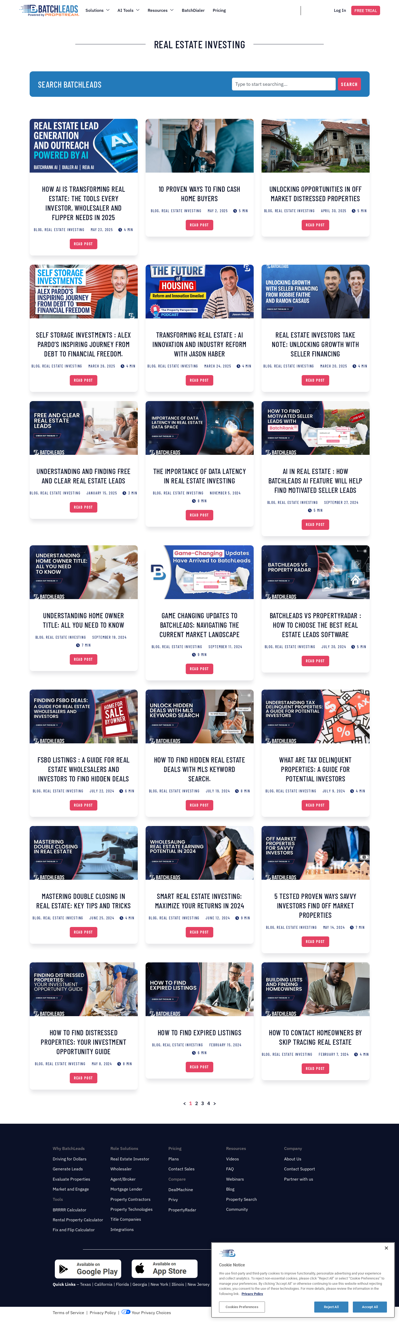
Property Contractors (130, 1199)
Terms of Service (68, 1312)
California (103, 1284)
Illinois (178, 1284)
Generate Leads (68, 1168)
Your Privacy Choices (146, 1312)
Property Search (241, 1199)
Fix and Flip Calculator (74, 1229)
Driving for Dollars (70, 1158)
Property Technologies (131, 1209)
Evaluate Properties (71, 1179)
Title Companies (125, 1219)
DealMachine (180, 1189)
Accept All (370, 1307)
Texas (85, 1284)
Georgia (139, 1284)
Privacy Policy (103, 1312)
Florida (122, 1284)
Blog (230, 1189)
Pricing (219, 10)
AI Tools (129, 10)
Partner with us (298, 1179)
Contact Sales (181, 1168)
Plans (173, 1158)
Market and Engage (71, 1189)
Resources (161, 10)
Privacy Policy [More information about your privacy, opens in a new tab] (252, 1294)
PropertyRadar (182, 1209)
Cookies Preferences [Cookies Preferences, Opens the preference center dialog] (242, 1307)
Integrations (122, 1229)
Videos (232, 1158)
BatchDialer (193, 10)
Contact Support (299, 1168)
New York (159, 1284)
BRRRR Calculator (69, 1209)
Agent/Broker (123, 1179)
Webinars (235, 1179)
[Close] (386, 1248)
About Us (292, 1158)
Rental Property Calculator (78, 1219)
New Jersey (199, 1284)
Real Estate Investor (129, 1158)
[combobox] (284, 84)
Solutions (97, 10)
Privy (173, 1199)
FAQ (230, 1168)
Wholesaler (121, 1168)
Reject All (331, 1307)
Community (237, 1209)
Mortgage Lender (126, 1189)
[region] (303, 1280)
